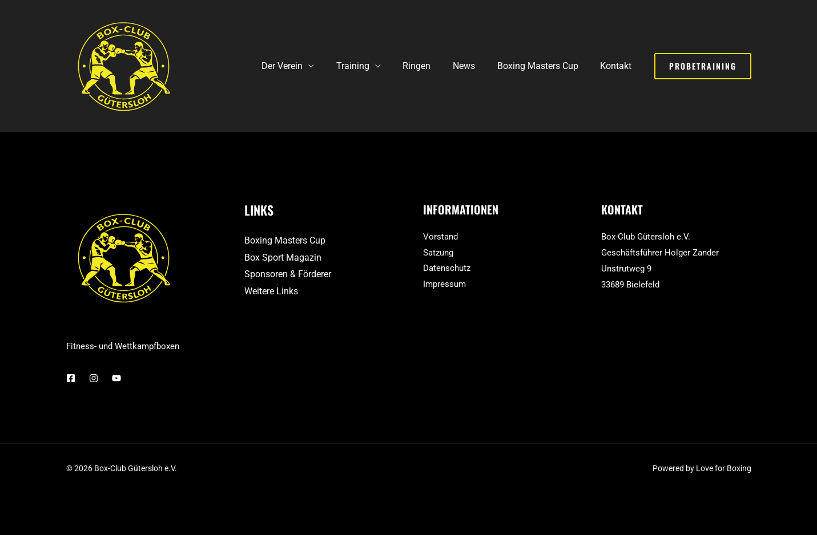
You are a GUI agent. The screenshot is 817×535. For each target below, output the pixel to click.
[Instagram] (93, 378)
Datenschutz (446, 269)
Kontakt (618, 65)
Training (370, 65)
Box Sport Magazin (282, 257)
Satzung (438, 253)
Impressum (444, 284)
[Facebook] (70, 378)
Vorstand (440, 237)
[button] (702, 66)
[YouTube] (116, 378)
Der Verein (303, 65)
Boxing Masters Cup (543, 65)
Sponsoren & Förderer (287, 274)
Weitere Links (271, 291)
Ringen (430, 65)
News (473, 65)
